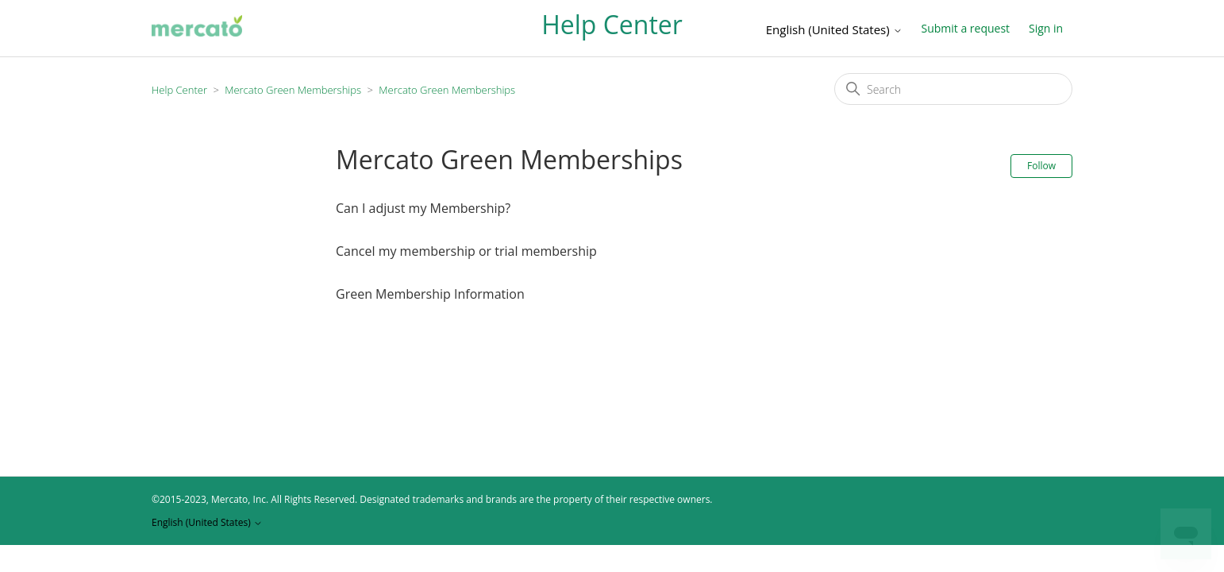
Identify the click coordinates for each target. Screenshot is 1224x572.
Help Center (179, 90)
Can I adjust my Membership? (423, 208)
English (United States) (834, 30)
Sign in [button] (1046, 28)
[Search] (953, 89)
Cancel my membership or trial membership (466, 251)
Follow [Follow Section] (1041, 165)
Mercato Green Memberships (293, 90)
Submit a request (965, 28)
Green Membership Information (430, 294)
